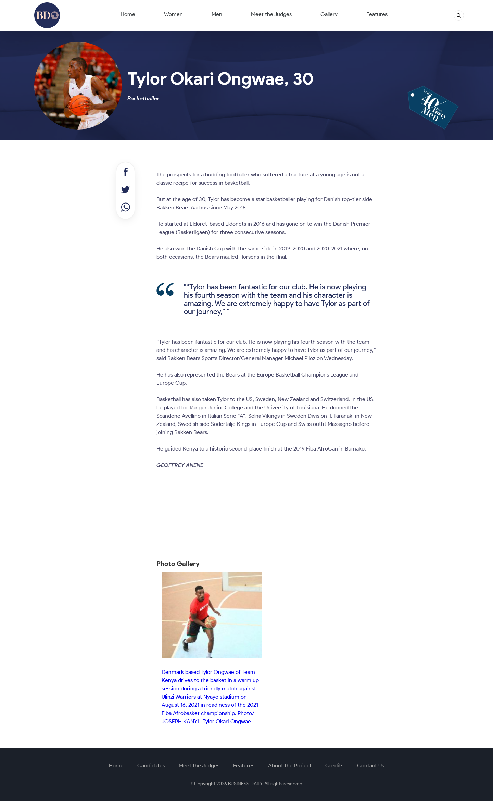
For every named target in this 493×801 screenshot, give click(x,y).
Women (173, 14)
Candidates (151, 765)
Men (217, 14)
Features (377, 14)
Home (128, 14)
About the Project (290, 765)
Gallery (329, 14)
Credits (334, 765)
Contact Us (370, 765)
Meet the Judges (271, 14)
